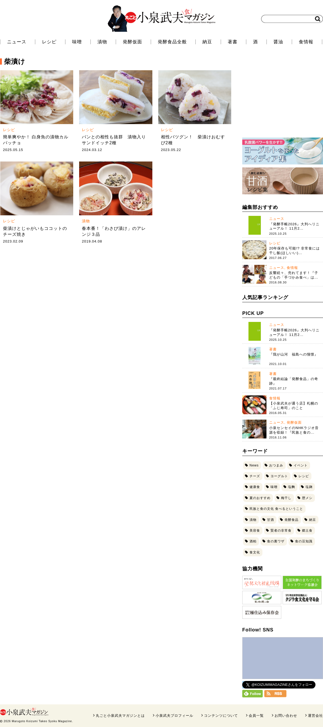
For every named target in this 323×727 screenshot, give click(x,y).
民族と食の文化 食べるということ (276, 509)
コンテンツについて (221, 716)
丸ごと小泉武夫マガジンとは (120, 716)
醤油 (278, 41)
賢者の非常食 (281, 530)
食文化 (255, 552)
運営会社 (315, 716)
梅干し (286, 498)
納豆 (207, 41)
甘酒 (270, 520)
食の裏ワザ (276, 541)
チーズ (255, 476)
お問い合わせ (286, 716)
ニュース (16, 41)
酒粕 (253, 541)
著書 (232, 41)
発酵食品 (292, 520)
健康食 (255, 487)
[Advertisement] (282, 98)
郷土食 (307, 530)
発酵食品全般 (172, 41)
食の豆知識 (304, 541)
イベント (301, 465)
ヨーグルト (279, 476)
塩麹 (309, 487)
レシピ (49, 41)
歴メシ (307, 498)
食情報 (306, 41)
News (254, 465)
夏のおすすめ (260, 498)
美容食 (255, 530)
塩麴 (291, 487)
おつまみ (276, 465)
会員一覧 (256, 716)
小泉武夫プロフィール (174, 716)
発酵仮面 (132, 41)
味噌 (77, 41)
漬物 (102, 41)
